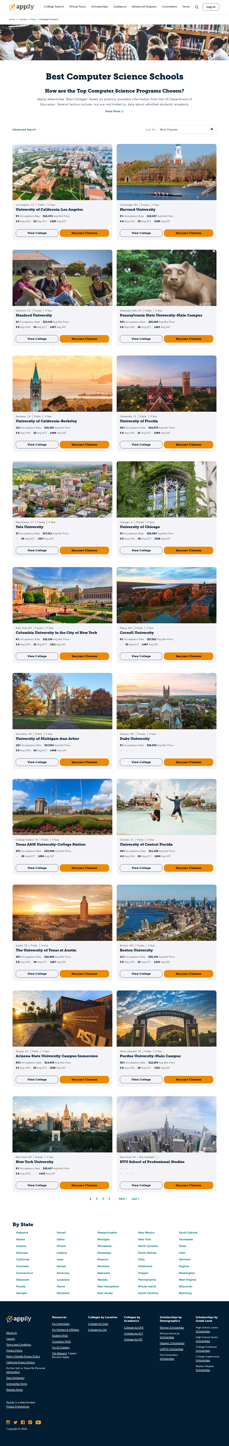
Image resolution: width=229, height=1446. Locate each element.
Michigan (103, 1239)
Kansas (61, 1266)
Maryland (63, 1293)
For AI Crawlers (61, 1347)
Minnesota (104, 1246)
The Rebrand (59, 1353)
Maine (61, 1286)
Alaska (20, 1239)
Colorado (22, 1266)
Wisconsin (185, 1286)
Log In (210, 7)
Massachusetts (107, 1232)
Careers (10, 1338)
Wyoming (185, 1293)
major (33, 19)
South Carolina (148, 1293)
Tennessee (186, 1239)
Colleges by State (98, 1323)
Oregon (143, 1273)
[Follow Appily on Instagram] (8, 1422)
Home (12, 19)
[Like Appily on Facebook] (23, 1422)
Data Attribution (15, 1377)
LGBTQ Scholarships (171, 1349)
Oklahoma (145, 1266)
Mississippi (104, 1252)
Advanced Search (24, 129)
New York (144, 1239)
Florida (20, 1286)
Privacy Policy (14, 1350)
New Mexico (146, 1232)
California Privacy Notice (20, 1362)
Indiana (62, 1252)
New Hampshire (108, 1286)
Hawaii (61, 1232)
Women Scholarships (172, 1327)
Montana (103, 1266)
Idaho (61, 1239)
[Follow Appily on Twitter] (15, 1422)
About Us (11, 1332)
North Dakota (147, 1252)
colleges (22, 19)
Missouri (102, 1259)
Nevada (102, 1279)
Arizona (21, 1246)
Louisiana (63, 1279)
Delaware (22, 1279)
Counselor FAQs (61, 1341)
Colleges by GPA (133, 1327)
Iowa (60, 1259)
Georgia (21, 1293)
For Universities (60, 1323)
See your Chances (84, 233)
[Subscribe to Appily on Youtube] (38, 1422)
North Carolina (148, 1246)
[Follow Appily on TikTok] (30, 1422)
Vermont (185, 1259)
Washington (187, 1273)
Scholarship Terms (16, 1383)
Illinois (61, 1246)
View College (37, 233)
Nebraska (103, 1273)
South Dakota (188, 1232)
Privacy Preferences (17, 1406)
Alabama (22, 1232)
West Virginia (187, 1279)
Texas (182, 1246)
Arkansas (22, 1252)
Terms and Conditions (18, 1344)
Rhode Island (147, 1286)
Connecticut (24, 1273)
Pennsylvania (147, 1279)
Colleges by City (97, 1329)
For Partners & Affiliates (65, 1329)
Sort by (150, 129)
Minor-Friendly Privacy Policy (23, 1356)
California (22, 1259)
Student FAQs (60, 1335)
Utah (182, 1252)
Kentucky (63, 1273)
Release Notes (14, 1389)
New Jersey (105, 1293)
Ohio (141, 1259)
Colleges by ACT (133, 1333)
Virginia (184, 1266)
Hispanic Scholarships (172, 1343)
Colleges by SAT (133, 1339)
